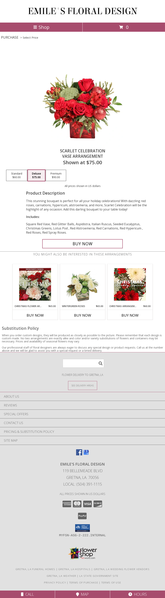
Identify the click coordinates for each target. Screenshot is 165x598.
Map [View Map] (82, 594)
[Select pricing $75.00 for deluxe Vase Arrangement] (36, 175)
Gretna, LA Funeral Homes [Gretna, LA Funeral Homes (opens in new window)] (35, 569)
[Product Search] (83, 363)
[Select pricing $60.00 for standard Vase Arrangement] (16, 175)
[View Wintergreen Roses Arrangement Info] (82, 284)
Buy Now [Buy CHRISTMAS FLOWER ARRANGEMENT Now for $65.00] (35, 315)
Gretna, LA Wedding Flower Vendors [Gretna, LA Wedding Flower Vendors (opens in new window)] (122, 569)
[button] (82, 528)
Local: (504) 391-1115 (82, 484)
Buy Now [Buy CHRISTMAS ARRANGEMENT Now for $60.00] (130, 315)
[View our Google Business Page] (86, 454)
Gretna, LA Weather (61, 576)
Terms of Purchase (83, 582)
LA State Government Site (98, 576)
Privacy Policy (55, 582)
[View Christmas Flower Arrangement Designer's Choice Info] (35, 284)
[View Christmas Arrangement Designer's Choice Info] (130, 284)
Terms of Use (111, 582)
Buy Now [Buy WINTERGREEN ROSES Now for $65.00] (82, 315)
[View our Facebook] (79, 454)
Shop (41, 27)
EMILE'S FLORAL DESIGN (82, 11)
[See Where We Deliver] (82, 385)
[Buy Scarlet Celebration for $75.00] (82, 243)
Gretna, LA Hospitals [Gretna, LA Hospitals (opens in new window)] (74, 569)
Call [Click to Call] (27, 594)
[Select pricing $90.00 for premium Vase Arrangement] (56, 175)
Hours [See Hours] (137, 594)
